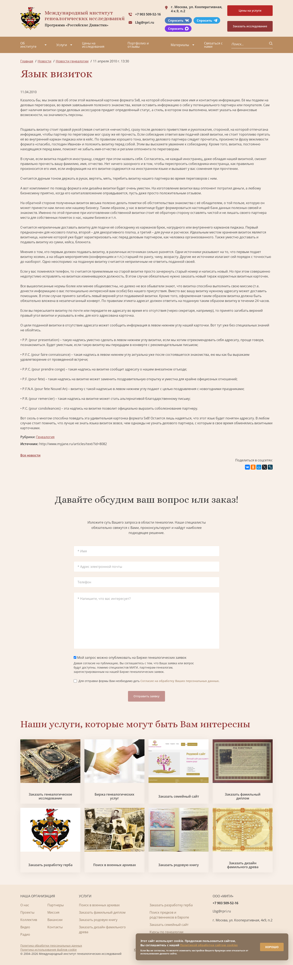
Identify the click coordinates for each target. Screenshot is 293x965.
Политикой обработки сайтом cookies (209, 943)
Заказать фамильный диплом (242, 796)
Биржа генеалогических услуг (114, 796)
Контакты (55, 927)
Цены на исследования (93, 45)
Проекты (27, 912)
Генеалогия (45, 437)
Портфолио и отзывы (138, 45)
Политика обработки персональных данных (51, 945)
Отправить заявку (146, 696)
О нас (24, 905)
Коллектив (28, 919)
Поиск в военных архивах (114, 865)
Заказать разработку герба (50, 865)
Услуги (61, 44)
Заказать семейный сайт (178, 796)
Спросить (178, 20)
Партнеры (55, 905)
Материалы (180, 44)
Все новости (30, 455)
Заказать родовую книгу (178, 865)
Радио (25, 934)
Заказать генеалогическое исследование (50, 796)
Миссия (53, 912)
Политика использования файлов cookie (48, 950)
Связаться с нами (213, 45)
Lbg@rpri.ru (144, 22)
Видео (25, 927)
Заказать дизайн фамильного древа (242, 865)
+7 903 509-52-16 (148, 14)
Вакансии (54, 919)
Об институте (28, 45)
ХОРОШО (269, 944)
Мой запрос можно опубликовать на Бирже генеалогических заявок (130, 657)
